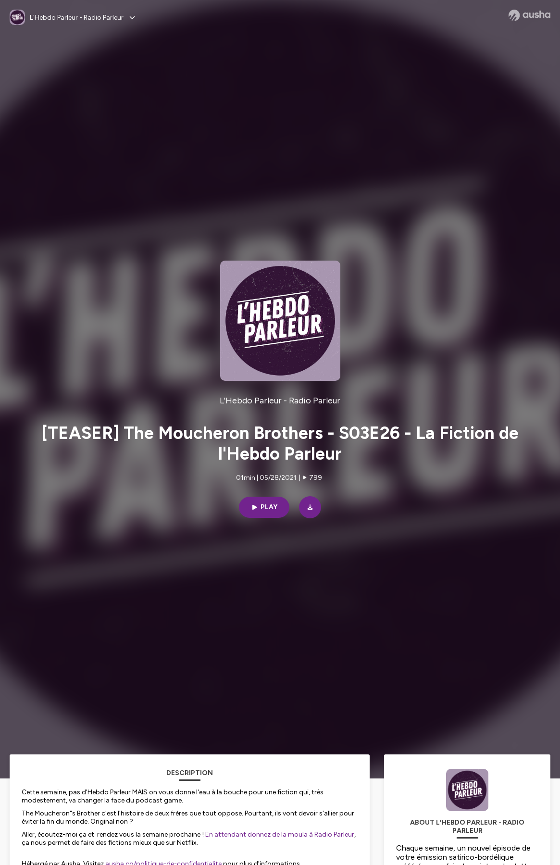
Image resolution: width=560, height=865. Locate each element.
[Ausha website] (529, 15)
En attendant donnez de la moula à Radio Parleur (279, 834)
